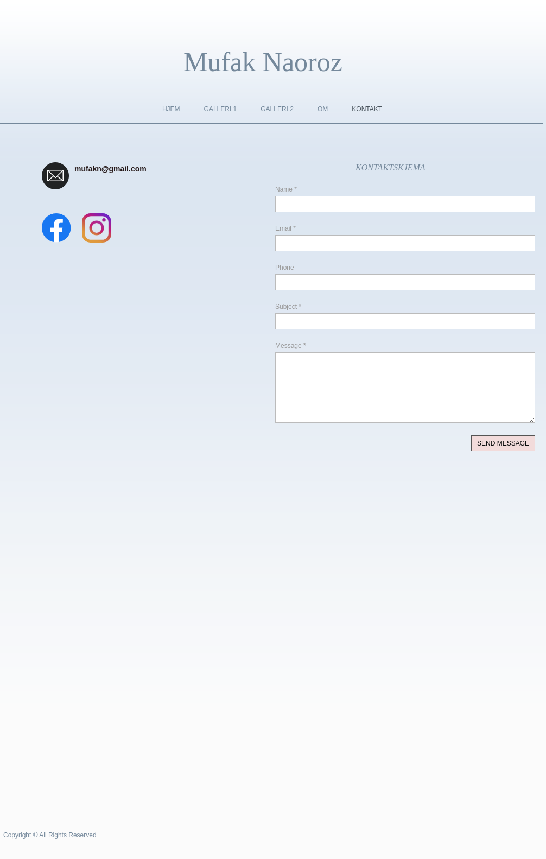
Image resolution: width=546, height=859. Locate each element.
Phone (284, 267)
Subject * (288, 306)
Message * (290, 345)
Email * (285, 228)
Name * (286, 189)
